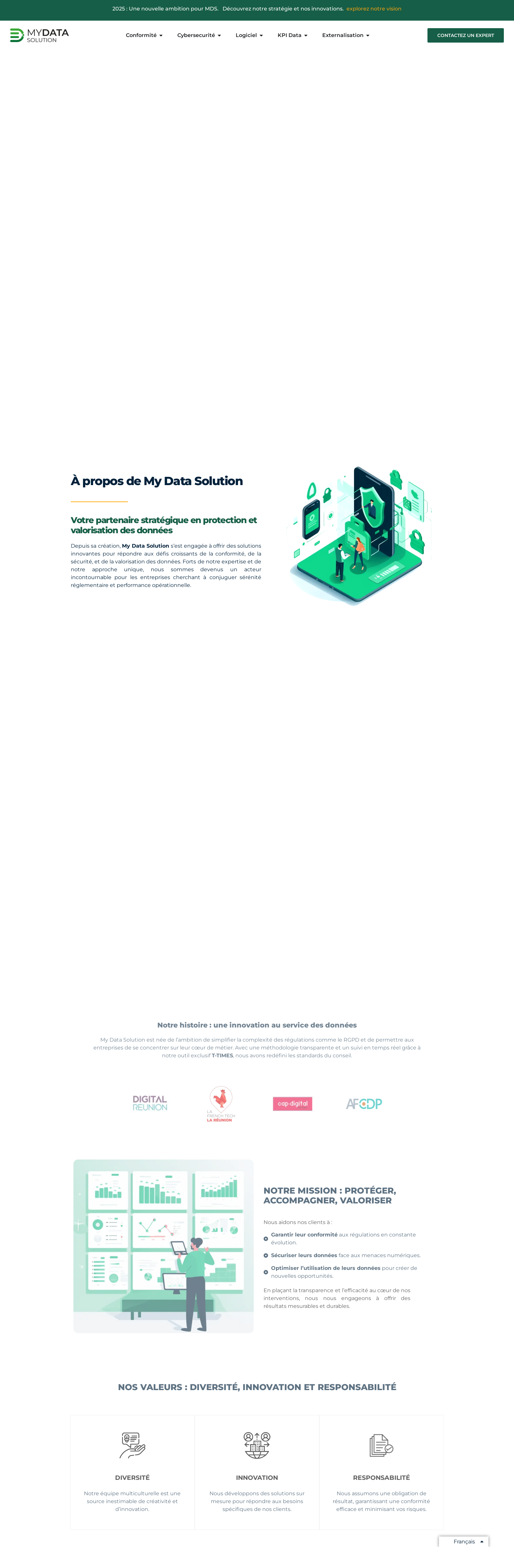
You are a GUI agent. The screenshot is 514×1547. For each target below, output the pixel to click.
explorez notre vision (374, 9)
